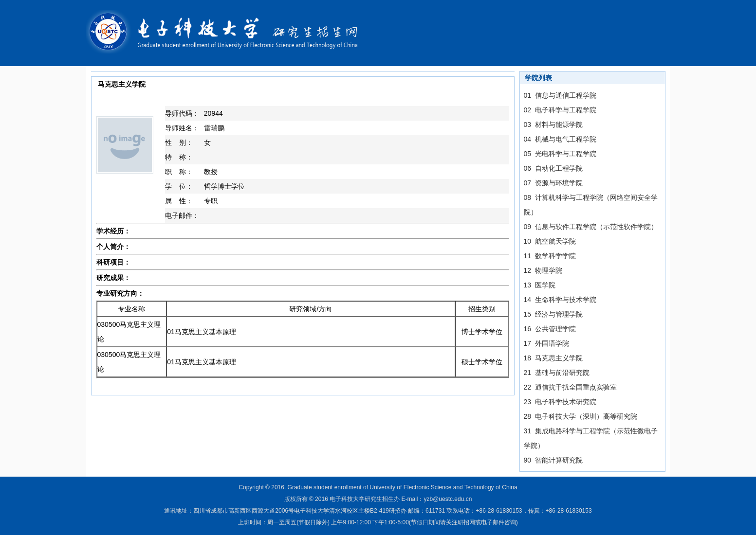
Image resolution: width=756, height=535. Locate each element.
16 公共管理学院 (550, 329)
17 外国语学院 (546, 343)
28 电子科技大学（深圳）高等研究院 (580, 416)
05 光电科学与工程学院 (560, 154)
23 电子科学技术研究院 (560, 402)
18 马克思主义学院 (553, 358)
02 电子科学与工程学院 (560, 110)
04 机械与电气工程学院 (560, 139)
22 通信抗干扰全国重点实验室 (570, 387)
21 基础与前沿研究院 (557, 372)
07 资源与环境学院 (553, 183)
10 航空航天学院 (550, 241)
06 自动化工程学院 (553, 168)
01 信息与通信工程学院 (560, 95)
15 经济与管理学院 (553, 314)
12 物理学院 (543, 270)
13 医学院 (539, 285)
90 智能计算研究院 (553, 460)
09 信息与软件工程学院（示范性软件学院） (591, 227)
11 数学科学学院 (550, 256)
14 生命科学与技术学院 (560, 299)
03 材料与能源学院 (553, 124)
